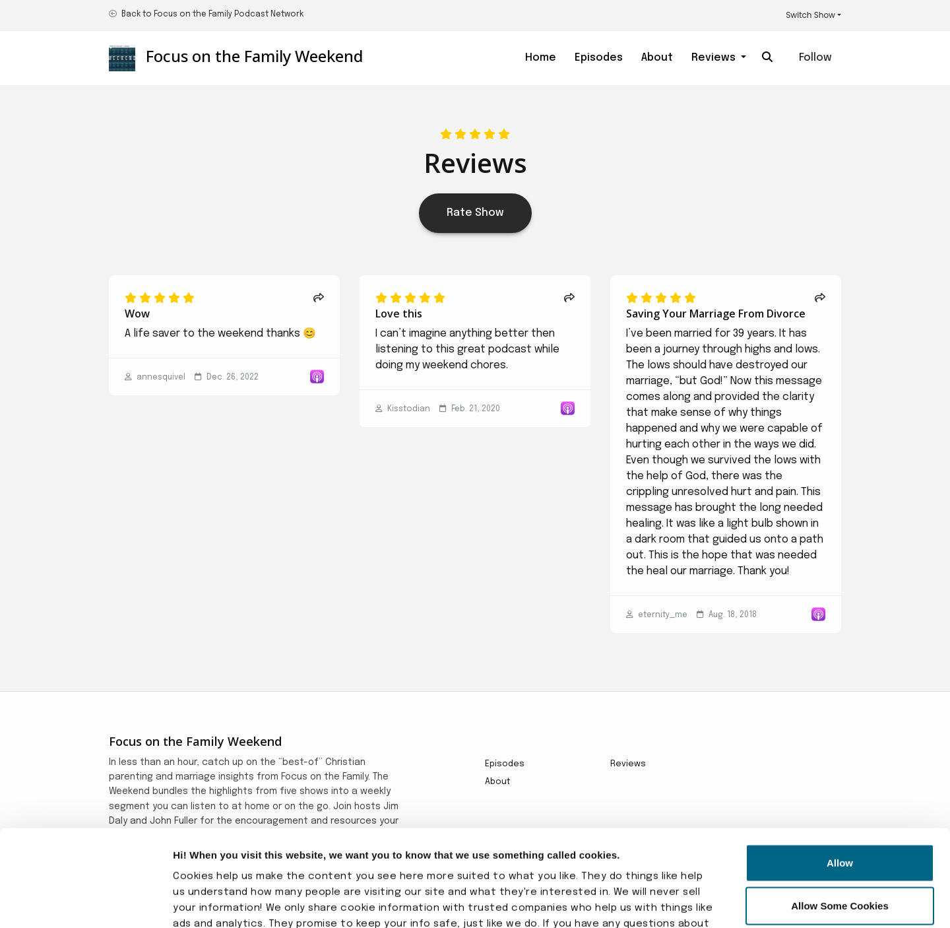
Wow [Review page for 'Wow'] (137, 313)
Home (540, 57)
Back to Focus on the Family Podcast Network (212, 14)
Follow (815, 57)
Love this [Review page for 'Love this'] (398, 313)
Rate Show (475, 212)
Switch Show (810, 14)
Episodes (599, 57)
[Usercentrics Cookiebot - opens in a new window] (85, 902)
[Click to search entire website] (767, 58)
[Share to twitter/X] (318, 299)
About (657, 57)
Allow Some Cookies (840, 815)
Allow (840, 772)
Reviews (714, 57)
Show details (718, 902)
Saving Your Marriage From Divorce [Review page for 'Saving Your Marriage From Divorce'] (716, 313)
